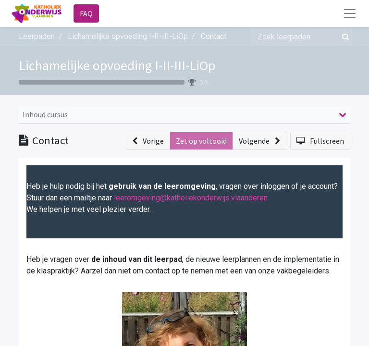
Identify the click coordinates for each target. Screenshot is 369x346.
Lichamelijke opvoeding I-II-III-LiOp (117, 65)
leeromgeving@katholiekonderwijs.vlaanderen (191, 197)
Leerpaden (37, 36)
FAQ (86, 13)
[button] (148, 141)
